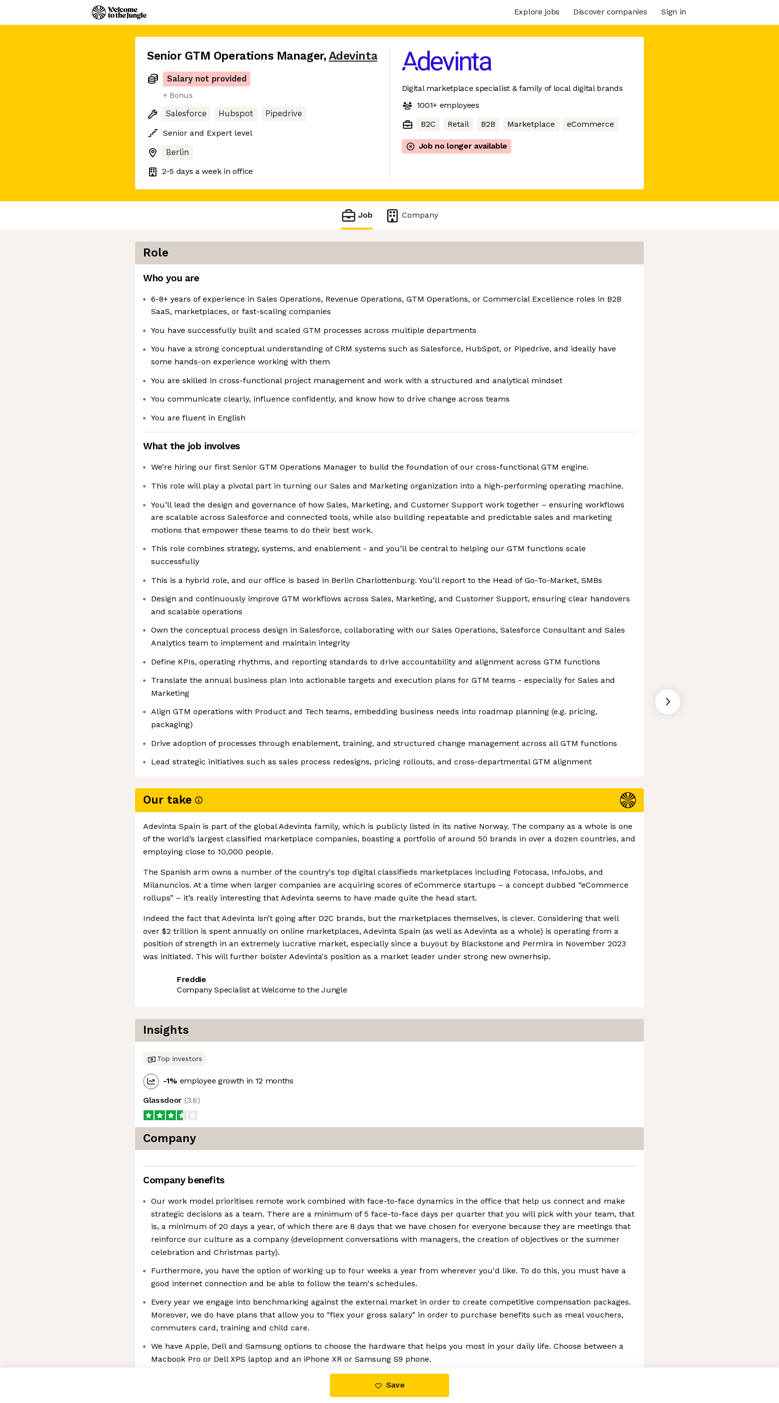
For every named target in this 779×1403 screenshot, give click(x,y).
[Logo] (119, 12)
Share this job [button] (174, 1093)
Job (357, 215)
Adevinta (353, 56)
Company (411, 215)
